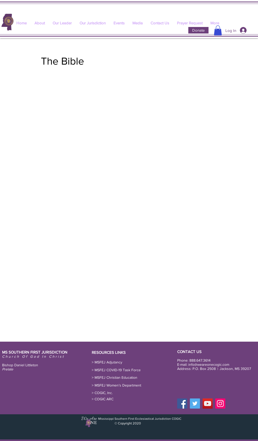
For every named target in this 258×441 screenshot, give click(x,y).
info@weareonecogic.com (208, 364)
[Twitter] (195, 403)
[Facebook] (182, 403)
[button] (218, 30)
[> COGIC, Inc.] (103, 393)
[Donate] (198, 30)
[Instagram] (220, 403)
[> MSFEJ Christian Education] (115, 377)
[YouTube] (208, 403)
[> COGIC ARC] (103, 399)
